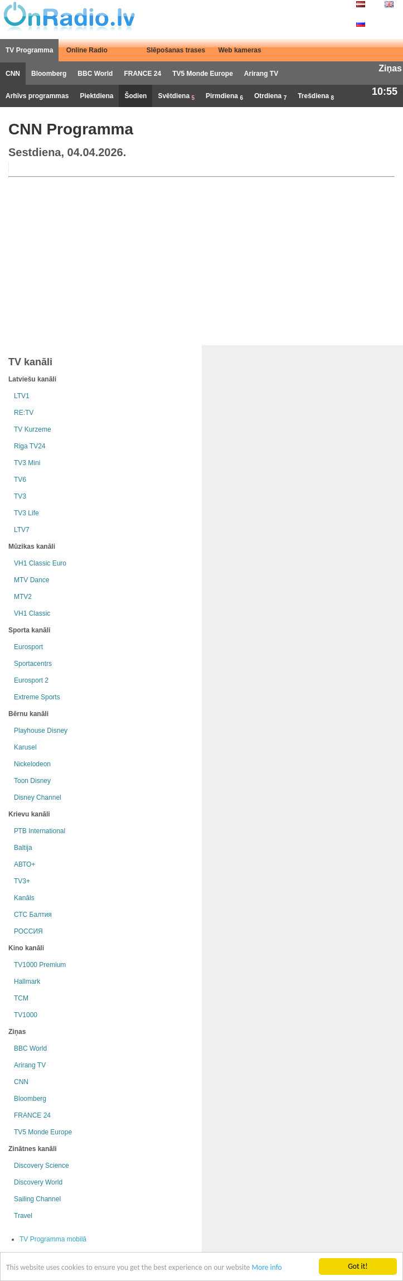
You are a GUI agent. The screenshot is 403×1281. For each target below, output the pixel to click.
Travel (23, 1216)
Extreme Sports (37, 697)
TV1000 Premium (40, 965)
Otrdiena (270, 96)
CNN (13, 74)
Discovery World (38, 1182)
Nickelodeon (32, 764)
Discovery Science (41, 1165)
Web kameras (240, 50)
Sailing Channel (37, 1199)
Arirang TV (261, 74)
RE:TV (23, 413)
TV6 (20, 480)
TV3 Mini (27, 463)
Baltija (23, 848)
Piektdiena (96, 96)
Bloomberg (48, 74)
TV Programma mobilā (53, 1239)
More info (266, 1268)
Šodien (135, 96)
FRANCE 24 (142, 74)
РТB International (39, 831)
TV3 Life (26, 513)
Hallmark (27, 981)
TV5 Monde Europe (202, 74)
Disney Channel (37, 797)
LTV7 (22, 530)
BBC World (95, 74)
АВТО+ (24, 864)
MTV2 (23, 597)
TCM (21, 998)
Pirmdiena (224, 96)
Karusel (25, 747)
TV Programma (29, 50)
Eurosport (28, 647)
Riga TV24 (29, 446)
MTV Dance (31, 580)
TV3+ (22, 881)
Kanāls (24, 898)
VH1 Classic (32, 613)
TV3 (20, 496)
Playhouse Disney (40, 730)
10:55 (384, 91)
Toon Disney (32, 781)
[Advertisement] (201, 259)
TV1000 (25, 1015)
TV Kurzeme (32, 429)
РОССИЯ (28, 931)
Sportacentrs (33, 664)
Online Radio (87, 50)
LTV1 (22, 396)
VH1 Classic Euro (40, 563)
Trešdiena (316, 96)
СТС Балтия (33, 915)
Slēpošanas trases (176, 50)
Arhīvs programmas (37, 96)
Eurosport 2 (31, 680)
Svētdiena (176, 96)
